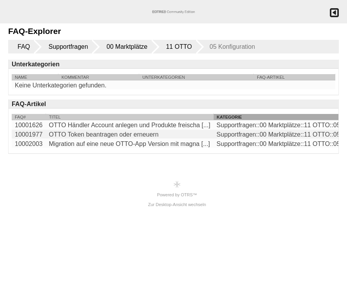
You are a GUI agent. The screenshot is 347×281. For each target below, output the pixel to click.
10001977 (28, 134)
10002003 (28, 143)
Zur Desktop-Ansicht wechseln (177, 204)
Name (21, 77)
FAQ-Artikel (271, 77)
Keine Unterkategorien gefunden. (60, 85)
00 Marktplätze (126, 46)
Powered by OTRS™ (177, 188)
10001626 (28, 125)
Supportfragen (68, 46)
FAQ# (20, 117)
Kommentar (75, 77)
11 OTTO (179, 46)
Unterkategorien (163, 77)
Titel (55, 117)
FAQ (24, 46)
